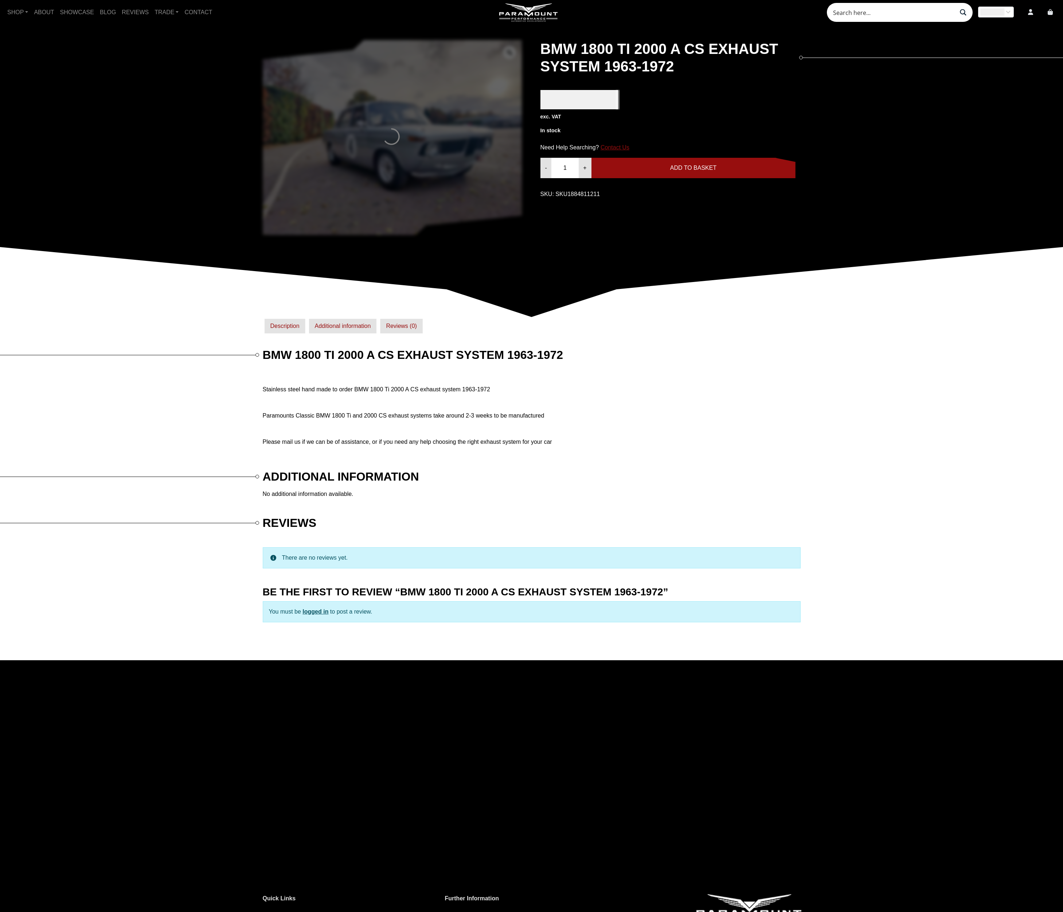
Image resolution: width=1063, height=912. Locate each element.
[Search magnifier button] (963, 12)
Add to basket (693, 168)
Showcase (77, 12)
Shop (15, 12)
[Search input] (893, 12)
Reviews (135, 12)
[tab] (285, 326)
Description (285, 326)
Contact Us (615, 147)
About (44, 12)
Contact (198, 12)
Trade (164, 12)
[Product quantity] (565, 168)
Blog (108, 12)
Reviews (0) (401, 326)
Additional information (343, 326)
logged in (315, 611)
